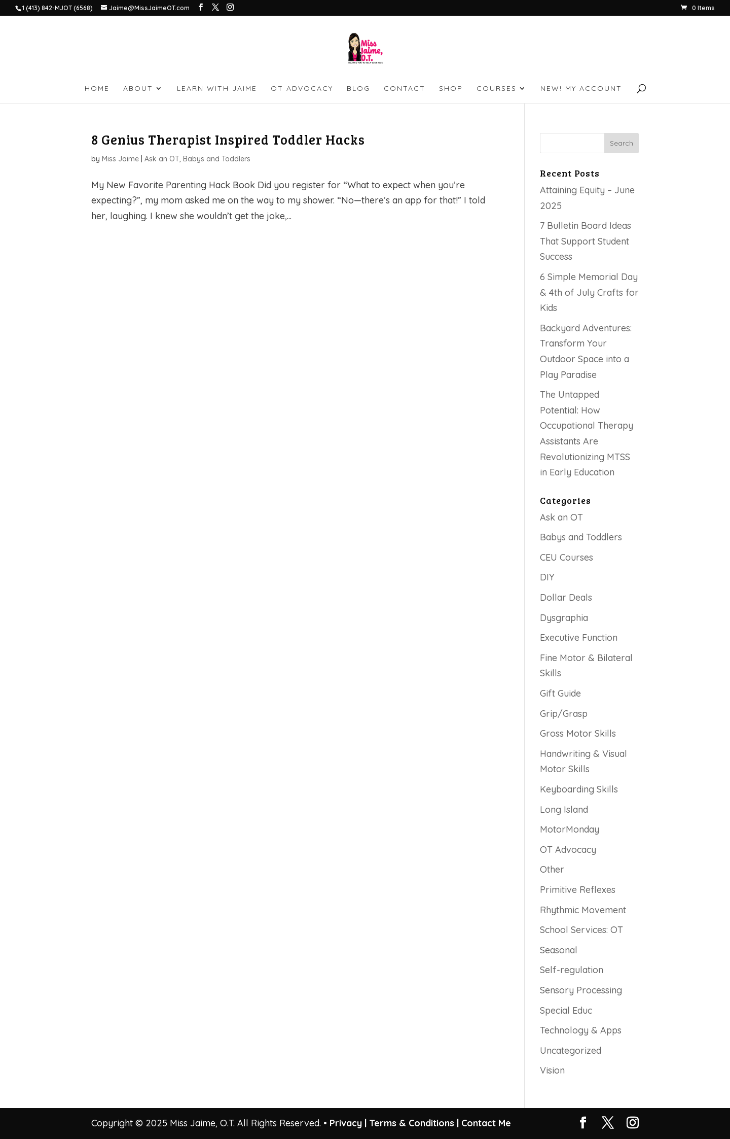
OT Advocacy (568, 849)
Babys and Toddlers (216, 158)
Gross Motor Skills (578, 733)
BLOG (358, 89)
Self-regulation (571, 970)
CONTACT (404, 89)
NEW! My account (581, 89)
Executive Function (578, 637)
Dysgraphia (564, 618)
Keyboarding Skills (579, 789)
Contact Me (485, 1123)
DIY (547, 577)
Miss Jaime (120, 158)
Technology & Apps (581, 1030)
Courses (497, 89)
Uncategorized (570, 1050)
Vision (552, 1070)
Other (552, 869)
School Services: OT (581, 930)
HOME (97, 89)
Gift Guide (560, 693)
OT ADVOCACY (302, 89)
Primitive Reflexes (577, 889)
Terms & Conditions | (414, 1123)
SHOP (451, 89)
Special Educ (566, 1010)
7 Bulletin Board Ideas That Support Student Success (585, 241)
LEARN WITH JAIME (217, 89)
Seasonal (558, 950)
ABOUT (138, 89)
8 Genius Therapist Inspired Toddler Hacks (228, 139)
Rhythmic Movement (583, 910)
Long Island (564, 809)
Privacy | (348, 1123)
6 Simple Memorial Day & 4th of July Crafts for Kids (589, 292)
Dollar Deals (566, 597)
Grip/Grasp (564, 713)
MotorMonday (569, 829)
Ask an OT (161, 158)
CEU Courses (566, 557)
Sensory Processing (581, 990)
